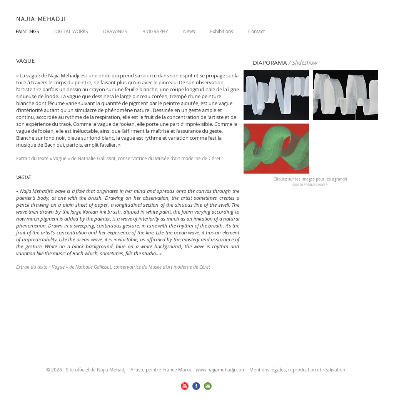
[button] (276, 95)
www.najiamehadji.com (220, 369)
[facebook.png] (196, 386)
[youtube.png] (185, 386)
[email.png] (208, 386)
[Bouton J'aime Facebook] (331, 30)
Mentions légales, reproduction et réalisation (297, 369)
